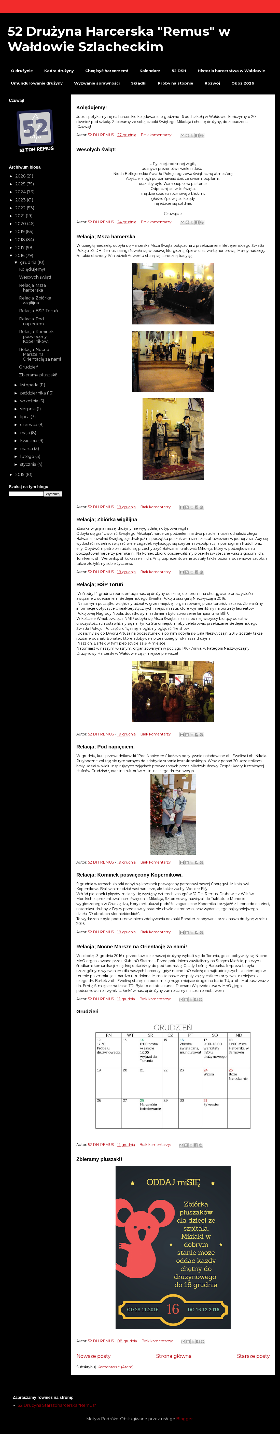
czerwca (29, 424)
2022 (21, 208)
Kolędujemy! (91, 107)
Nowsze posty (93, 1356)
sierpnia (28, 408)
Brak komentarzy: (157, 135)
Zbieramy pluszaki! (99, 1159)
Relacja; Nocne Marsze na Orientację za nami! (131, 946)
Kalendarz (149, 70)
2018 (20, 239)
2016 (20, 255)
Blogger (184, 1418)
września (29, 401)
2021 (20, 215)
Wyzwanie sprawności (97, 83)
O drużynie (22, 70)
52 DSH (179, 70)
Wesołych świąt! (96, 149)
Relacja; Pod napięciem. (105, 746)
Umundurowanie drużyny (37, 83)
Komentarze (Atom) (115, 1367)
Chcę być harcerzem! (106, 70)
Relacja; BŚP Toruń (99, 584)
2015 (20, 474)
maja (25, 432)
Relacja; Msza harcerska (105, 236)
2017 (20, 247)
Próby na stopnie (175, 83)
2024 (21, 191)
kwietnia (29, 440)
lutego (27, 456)
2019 (20, 231)
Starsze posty (253, 1356)
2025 (20, 184)
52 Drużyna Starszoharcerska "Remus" (57, 1405)
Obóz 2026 (242, 83)
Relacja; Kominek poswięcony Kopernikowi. (129, 875)
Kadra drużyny (59, 70)
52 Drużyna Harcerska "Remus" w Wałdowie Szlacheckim (119, 38)
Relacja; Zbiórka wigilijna (106, 519)
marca (27, 448)
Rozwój (212, 83)
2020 (21, 223)
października (33, 393)
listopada (29, 385)
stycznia (28, 464)
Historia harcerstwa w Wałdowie (231, 70)
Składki (138, 83)
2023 (21, 200)
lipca (25, 416)
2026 (20, 176)
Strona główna (174, 1356)
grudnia (28, 262)
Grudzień (87, 1011)
